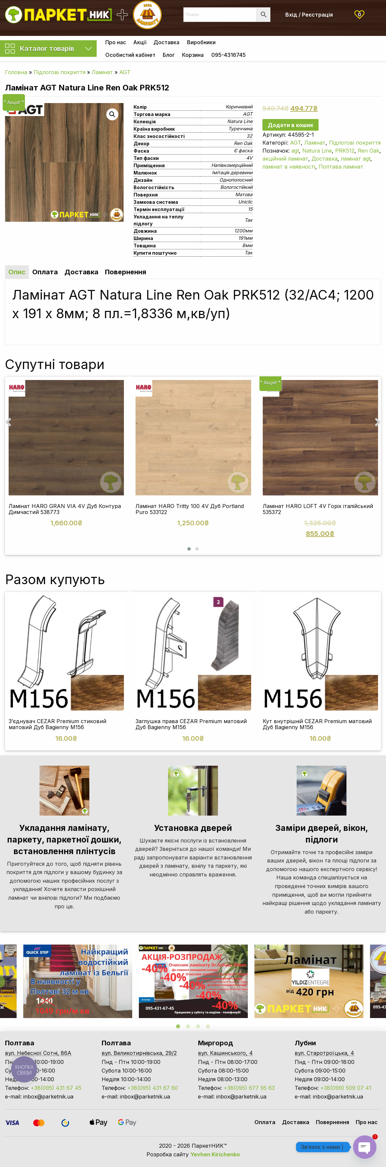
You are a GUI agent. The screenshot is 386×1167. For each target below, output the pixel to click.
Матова (243, 194)
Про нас (115, 42)
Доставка (166, 42)
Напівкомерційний (231, 165)
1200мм (243, 230)
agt (295, 150)
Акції (139, 42)
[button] (189, 549)
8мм (247, 245)
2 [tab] (188, 1026)
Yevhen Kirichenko (215, 1154)
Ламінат (102, 72)
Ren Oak (243, 143)
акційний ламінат (285, 158)
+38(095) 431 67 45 (56, 1088)
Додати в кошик (290, 125)
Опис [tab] (17, 272)
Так (248, 220)
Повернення (332, 1122)
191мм (245, 238)
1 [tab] (178, 1026)
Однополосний (235, 180)
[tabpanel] (193, 981)
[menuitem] (116, 42)
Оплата (264, 1122)
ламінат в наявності (288, 166)
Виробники (201, 42)
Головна (16, 72)
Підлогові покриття (59, 72)
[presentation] (8, 422)
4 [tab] (208, 1026)
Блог (169, 55)
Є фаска (243, 150)
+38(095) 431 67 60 (152, 1088)
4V (249, 158)
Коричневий (239, 106)
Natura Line (239, 121)
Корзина (193, 55)
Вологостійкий (236, 187)
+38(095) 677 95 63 (249, 1088)
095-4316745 (228, 55)
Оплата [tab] (45, 272)
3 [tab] (198, 1026)
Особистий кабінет (130, 55)
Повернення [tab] (125, 272)
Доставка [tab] (81, 272)
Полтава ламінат (341, 166)
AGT (125, 72)
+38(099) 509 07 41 (345, 1088)
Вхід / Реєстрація (309, 14)
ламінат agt (355, 158)
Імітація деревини (232, 172)
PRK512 (344, 150)
